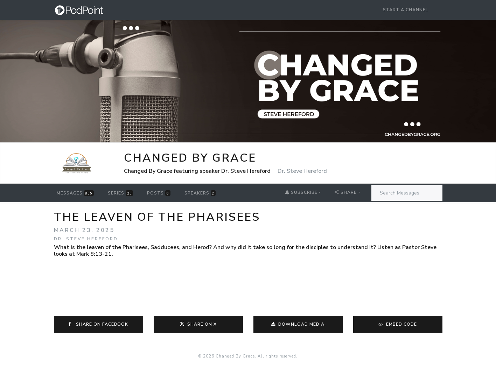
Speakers (200, 193)
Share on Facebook (98, 324)
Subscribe (301, 192)
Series (120, 193)
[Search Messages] (406, 193)
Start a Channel (405, 10)
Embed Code (397, 324)
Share (346, 192)
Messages (75, 193)
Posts (158, 193)
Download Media (298, 324)
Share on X (198, 324)
